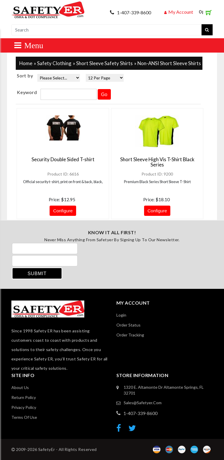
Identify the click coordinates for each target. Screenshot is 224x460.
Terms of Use (24, 417)
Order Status (128, 324)
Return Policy (23, 397)
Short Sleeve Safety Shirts (104, 63)
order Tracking (130, 334)
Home (25, 63)
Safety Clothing (54, 63)
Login (121, 315)
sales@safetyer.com (143, 402)
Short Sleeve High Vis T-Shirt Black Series (157, 162)
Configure (63, 211)
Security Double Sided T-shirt (63, 159)
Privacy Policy (23, 407)
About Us (20, 387)
